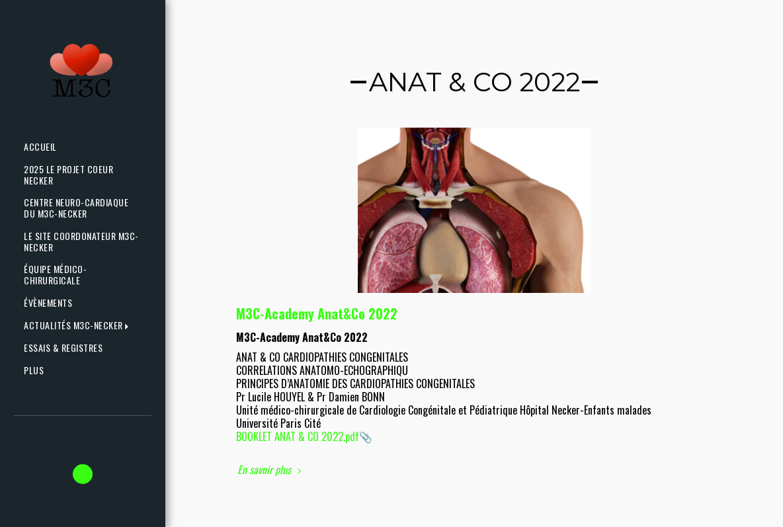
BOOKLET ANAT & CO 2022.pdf (297, 436)
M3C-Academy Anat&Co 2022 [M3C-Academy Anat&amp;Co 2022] (316, 313)
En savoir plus (270, 469)
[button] (79, 326)
